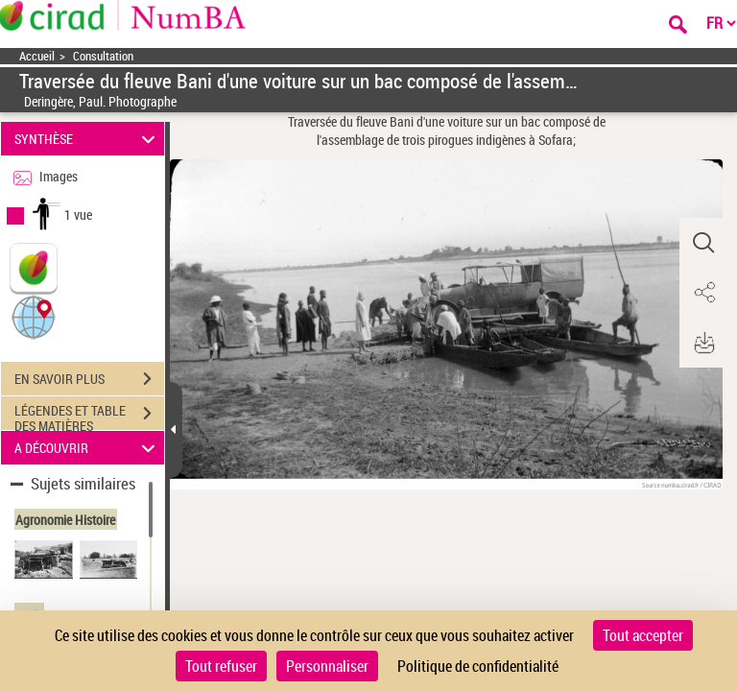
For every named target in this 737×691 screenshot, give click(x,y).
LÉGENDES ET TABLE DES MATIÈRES (89, 415)
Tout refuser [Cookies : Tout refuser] (221, 666)
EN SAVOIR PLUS (89, 379)
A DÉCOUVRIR (87, 448)
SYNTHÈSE (87, 138)
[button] (34, 316)
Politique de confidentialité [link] (478, 666)
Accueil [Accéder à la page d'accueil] (37, 56)
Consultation (103, 56)
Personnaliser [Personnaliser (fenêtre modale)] (327, 666)
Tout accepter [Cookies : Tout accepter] (643, 635)
